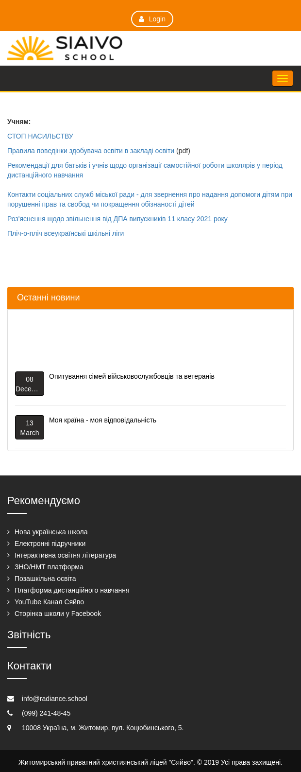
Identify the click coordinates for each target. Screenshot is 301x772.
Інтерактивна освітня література (65, 555)
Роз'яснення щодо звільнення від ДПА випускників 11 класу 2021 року (117, 219)
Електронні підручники (50, 543)
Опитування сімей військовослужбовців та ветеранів (132, 377)
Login (152, 19)
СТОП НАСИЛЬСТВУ (40, 136)
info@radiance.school (54, 698)
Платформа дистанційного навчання (72, 590)
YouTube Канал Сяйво (49, 602)
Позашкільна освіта (45, 578)
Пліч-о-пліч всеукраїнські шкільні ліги (65, 233)
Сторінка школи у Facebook (58, 613)
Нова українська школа (51, 532)
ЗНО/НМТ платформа (49, 567)
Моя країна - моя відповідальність (102, 421)
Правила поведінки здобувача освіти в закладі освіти (90, 151)
